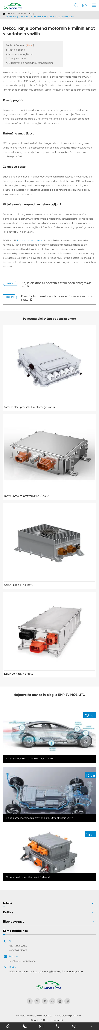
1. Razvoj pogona (15, 49)
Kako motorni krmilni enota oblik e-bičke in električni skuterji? (56, 297)
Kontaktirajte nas (15, 931)
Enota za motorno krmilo (30, 240)
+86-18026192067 (18, 945)
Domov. (10, 13)
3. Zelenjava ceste (16, 58)
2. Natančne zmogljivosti (19, 54)
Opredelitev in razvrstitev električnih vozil (28, 877)
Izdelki (7, 903)
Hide (29, 45)
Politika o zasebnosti (52, 1020)
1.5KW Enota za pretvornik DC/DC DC (27, 495)
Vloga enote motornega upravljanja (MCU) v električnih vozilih (39, 817)
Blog (31, 13)
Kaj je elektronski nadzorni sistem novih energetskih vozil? (56, 284)
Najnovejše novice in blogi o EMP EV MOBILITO (49, 695)
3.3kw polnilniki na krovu (19, 673)
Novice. (22, 13)
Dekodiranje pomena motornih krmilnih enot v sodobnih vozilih (40, 16)
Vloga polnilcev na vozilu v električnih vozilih (29, 758)
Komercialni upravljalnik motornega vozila (29, 407)
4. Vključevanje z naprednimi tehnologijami (29, 62)
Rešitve (8, 912)
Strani (34, 1020)
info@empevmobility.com (22, 961)
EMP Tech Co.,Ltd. (47, 1015)
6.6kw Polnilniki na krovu (18, 584)
